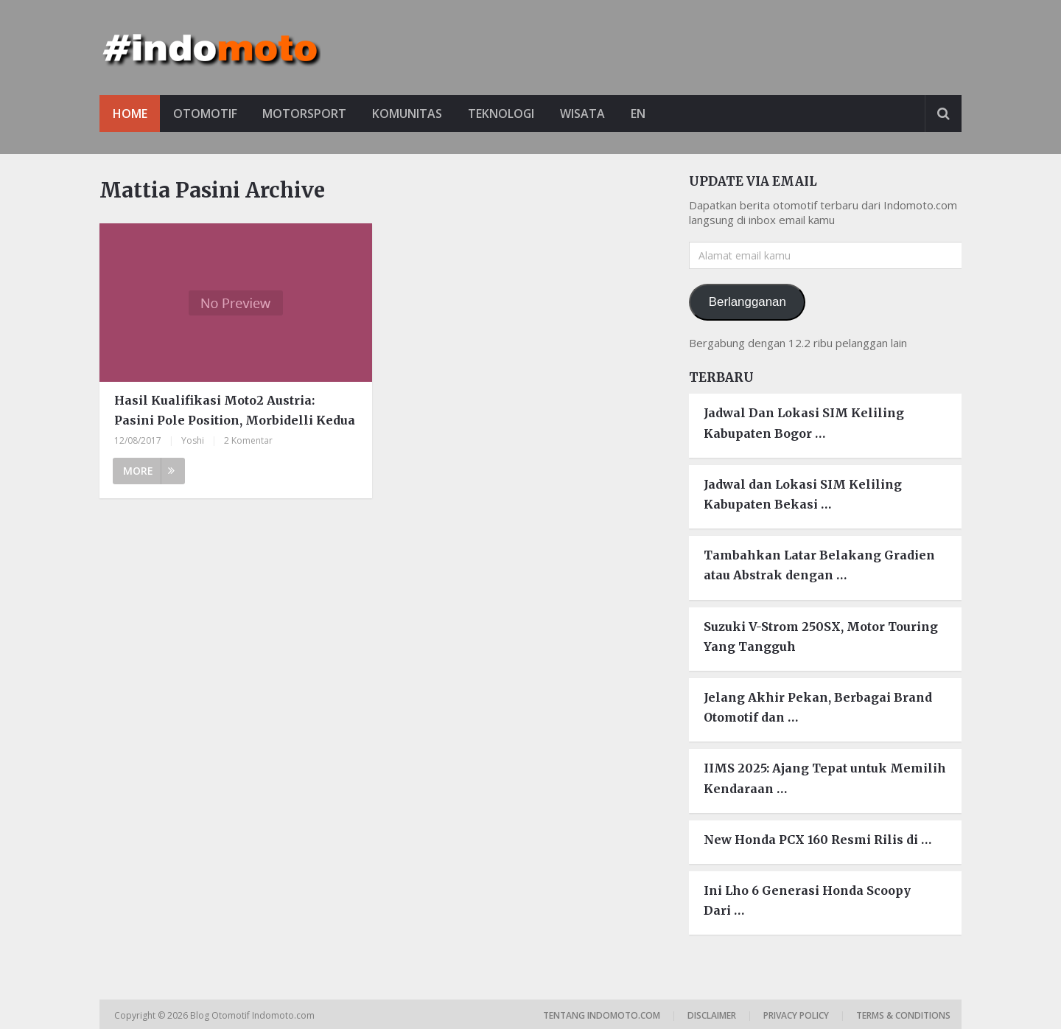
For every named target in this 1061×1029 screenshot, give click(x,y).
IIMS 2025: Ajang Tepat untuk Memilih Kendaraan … (825, 778)
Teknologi (505, 113)
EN (644, 113)
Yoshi (192, 441)
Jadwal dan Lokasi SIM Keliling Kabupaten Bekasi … (803, 494)
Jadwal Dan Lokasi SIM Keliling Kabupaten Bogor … (804, 423)
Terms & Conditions (903, 1015)
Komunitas (410, 113)
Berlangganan (747, 302)
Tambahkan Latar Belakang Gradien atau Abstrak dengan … (819, 565)
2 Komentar (248, 441)
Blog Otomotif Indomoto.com (253, 1015)
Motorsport (307, 113)
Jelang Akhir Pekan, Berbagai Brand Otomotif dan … (818, 707)
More (149, 471)
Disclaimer (711, 1015)
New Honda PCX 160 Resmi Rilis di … (817, 839)
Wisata (587, 113)
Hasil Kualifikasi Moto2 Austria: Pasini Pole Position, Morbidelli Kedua (234, 410)
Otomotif (206, 113)
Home (130, 113)
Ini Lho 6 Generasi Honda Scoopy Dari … (807, 900)
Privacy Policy (796, 1015)
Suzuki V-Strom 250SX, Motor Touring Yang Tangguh (821, 636)
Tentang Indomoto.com (601, 1015)
